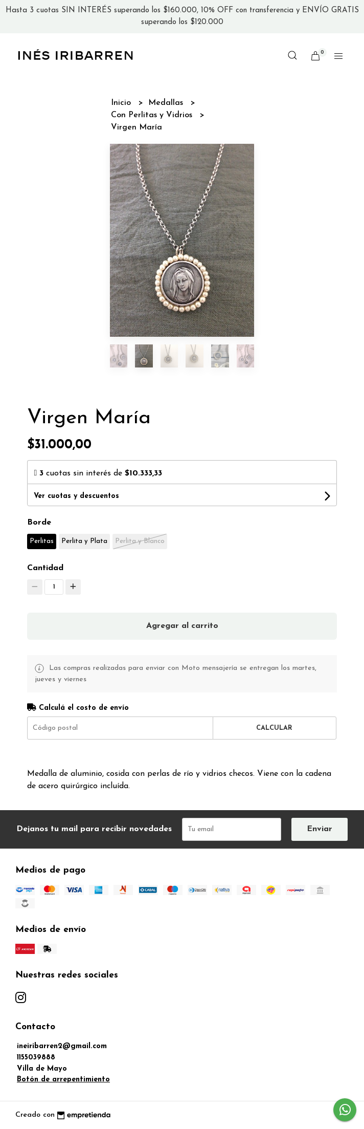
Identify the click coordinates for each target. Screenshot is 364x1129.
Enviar (319, 829)
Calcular (274, 728)
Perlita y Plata (84, 541)
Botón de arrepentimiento (63, 1079)
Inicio (122, 103)
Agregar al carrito (182, 626)
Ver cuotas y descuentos (76, 496)
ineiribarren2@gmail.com (62, 1046)
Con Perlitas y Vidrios (153, 115)
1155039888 (36, 1057)
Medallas (167, 103)
